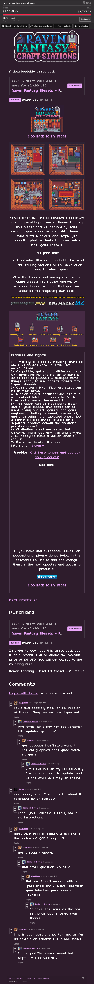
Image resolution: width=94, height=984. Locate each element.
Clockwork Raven (30, 722)
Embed (46, 978)
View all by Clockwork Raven (26, 978)
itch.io (11, 978)
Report (40, 978)
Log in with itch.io (23, 693)
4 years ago (31, 789)
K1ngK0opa (23, 703)
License (38, 445)
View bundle (75, 86)
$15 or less (23, 981)
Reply (16, 717)
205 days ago (43, 740)
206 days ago (35, 703)
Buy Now (15, 100)
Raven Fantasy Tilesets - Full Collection (47, 91)
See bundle (85, 19)
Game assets (13, 981)
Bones (21, 789)
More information (24, 599)
